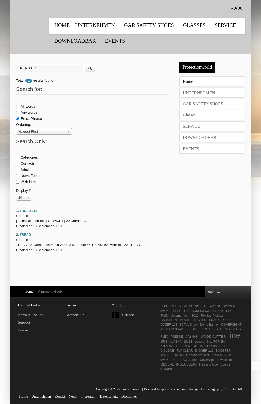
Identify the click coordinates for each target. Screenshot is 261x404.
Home (62, 25)
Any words (26, 112)
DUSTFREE (169, 306)
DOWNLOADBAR (75, 41)
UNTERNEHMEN (95, 25)
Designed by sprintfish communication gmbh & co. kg (179, 389)
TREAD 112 (28, 211)
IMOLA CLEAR (186, 364)
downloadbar (225, 360)
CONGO (235, 329)
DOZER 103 (169, 325)
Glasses (194, 25)
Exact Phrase (29, 118)
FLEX (164, 336)
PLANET (186, 320)
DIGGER (200, 320)
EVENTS (115, 41)
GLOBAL (167, 364)
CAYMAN (191, 336)
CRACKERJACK (220, 320)
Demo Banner (209, 325)
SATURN (220, 329)
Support (24, 322)
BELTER (179, 311)
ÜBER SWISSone (185, 360)
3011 (208, 329)
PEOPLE (226, 346)
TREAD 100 (212, 306)
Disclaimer (129, 396)
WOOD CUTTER (213, 336)
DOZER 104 (187, 346)
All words (25, 106)
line (234, 335)
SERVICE (225, 25)
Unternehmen (180, 315)
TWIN (164, 315)
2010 (197, 306)
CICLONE (167, 351)
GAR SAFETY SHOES (149, 25)
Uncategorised (197, 355)
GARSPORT (169, 320)
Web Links (26, 182)
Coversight (207, 360)
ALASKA (176, 341)
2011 (188, 341)
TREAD (25, 235)
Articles (24, 169)
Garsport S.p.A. (77, 315)
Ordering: (23, 125)
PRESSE (177, 336)
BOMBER (196, 329)
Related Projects (212, 315)
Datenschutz (109, 396)
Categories (27, 157)
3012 (195, 315)
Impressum (89, 396)
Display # (23, 191)
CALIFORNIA (208, 346)
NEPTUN (185, 306)
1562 (164, 341)
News (73, 396)
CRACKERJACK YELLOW (205, 311)
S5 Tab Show (188, 325)
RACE (230, 311)
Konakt (60, 396)
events (199, 341)
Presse (23, 330)
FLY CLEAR (184, 351)
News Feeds (28, 176)
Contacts (25, 163)
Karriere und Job (30, 315)
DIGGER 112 (204, 351)
